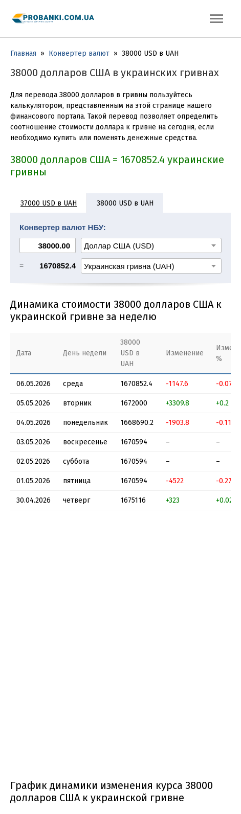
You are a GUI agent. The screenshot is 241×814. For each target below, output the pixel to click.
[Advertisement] (120, 648)
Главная (23, 53)
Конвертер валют (79, 53)
